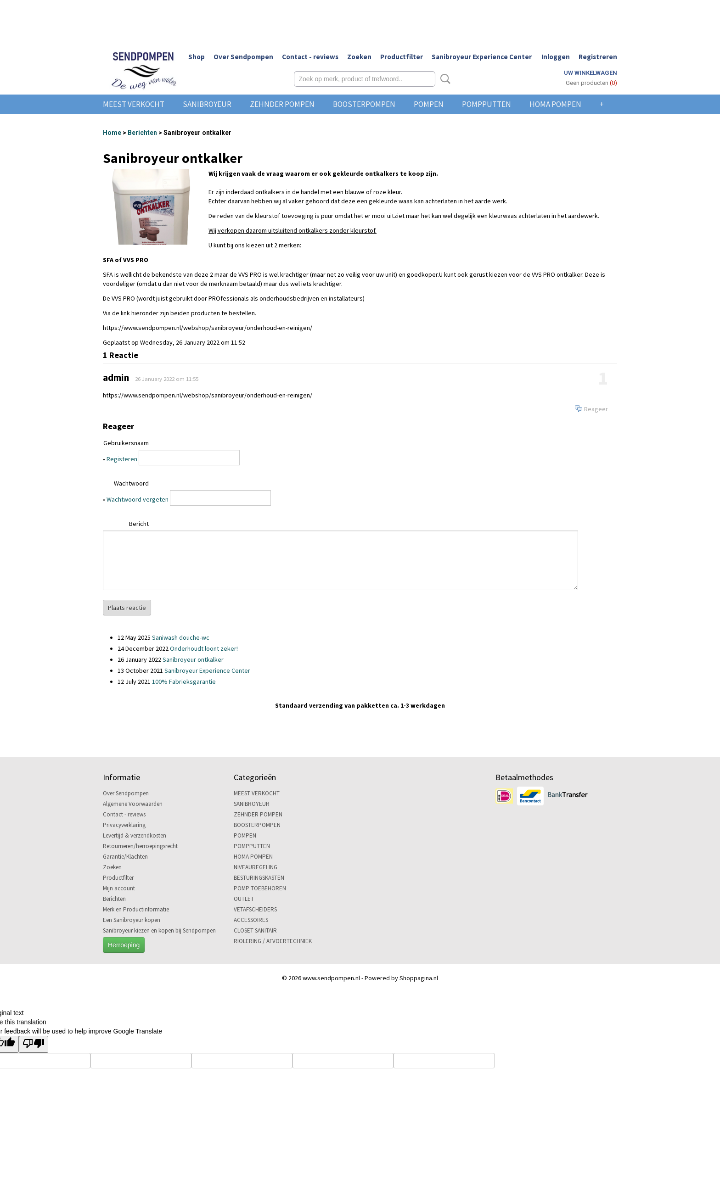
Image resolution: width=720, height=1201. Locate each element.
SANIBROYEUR (207, 104)
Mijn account (119, 888)
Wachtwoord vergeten (138, 499)
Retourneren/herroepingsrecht (140, 846)
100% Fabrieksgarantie (184, 681)
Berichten (142, 132)
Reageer (596, 409)
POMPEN (429, 104)
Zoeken (359, 56)
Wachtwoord (131, 483)
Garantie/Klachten (125, 856)
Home (112, 132)
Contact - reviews (310, 56)
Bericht (139, 524)
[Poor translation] (33, 1044)
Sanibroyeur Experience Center (482, 56)
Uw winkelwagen (590, 72)
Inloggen (555, 56)
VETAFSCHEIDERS (255, 909)
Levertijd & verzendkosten (134, 835)
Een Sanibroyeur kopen (131, 920)
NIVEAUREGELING (255, 867)
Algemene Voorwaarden (133, 804)
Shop (196, 56)
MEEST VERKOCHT (133, 104)
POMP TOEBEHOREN (260, 888)
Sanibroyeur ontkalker (193, 659)
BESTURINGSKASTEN (259, 878)
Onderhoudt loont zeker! (204, 648)
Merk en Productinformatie (136, 909)
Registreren (598, 56)
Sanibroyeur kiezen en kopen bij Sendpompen (159, 930)
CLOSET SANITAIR (255, 930)
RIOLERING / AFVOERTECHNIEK (273, 941)
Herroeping (124, 945)
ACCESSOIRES (251, 920)
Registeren (122, 459)
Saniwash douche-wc (180, 637)
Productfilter (401, 56)
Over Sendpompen (243, 56)
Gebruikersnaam (126, 443)
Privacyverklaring (124, 825)
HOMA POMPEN (555, 104)
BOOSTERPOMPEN (364, 104)
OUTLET (244, 899)
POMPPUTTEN (486, 104)
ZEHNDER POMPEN (282, 104)
